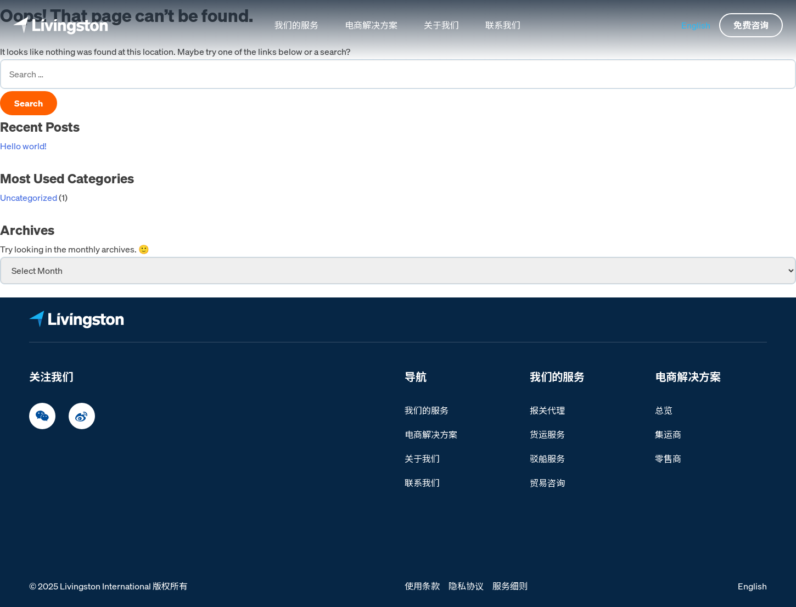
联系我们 (502, 25)
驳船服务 (547, 459)
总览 (663, 410)
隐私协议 (466, 586)
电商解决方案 (371, 25)
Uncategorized (28, 198)
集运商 (668, 435)
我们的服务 (296, 25)
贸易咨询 (547, 483)
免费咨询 (751, 25)
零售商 (668, 459)
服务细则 (510, 586)
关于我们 (441, 25)
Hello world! (23, 146)
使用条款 (422, 586)
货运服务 (547, 435)
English (695, 25)
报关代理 (547, 410)
